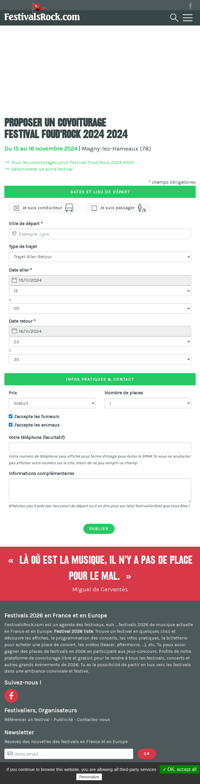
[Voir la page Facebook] (190, 6)
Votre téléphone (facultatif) (37, 437)
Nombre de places (123, 392)
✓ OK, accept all (180, 769)
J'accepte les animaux (37, 425)
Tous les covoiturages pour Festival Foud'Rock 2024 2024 (72, 162)
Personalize (89, 777)
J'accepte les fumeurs (36, 416)
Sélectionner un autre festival (42, 169)
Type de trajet (23, 246)
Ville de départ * (26, 223)
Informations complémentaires (41, 473)
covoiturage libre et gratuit (64, 658)
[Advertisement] (100, 68)
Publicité (63, 719)
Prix (13, 392)
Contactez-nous (93, 719)
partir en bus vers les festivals (159, 664)
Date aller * (20, 270)
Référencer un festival (27, 719)
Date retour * (22, 321)
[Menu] (188, 18)
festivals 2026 (133, 624)
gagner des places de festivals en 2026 (45, 651)
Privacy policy (117, 776)
